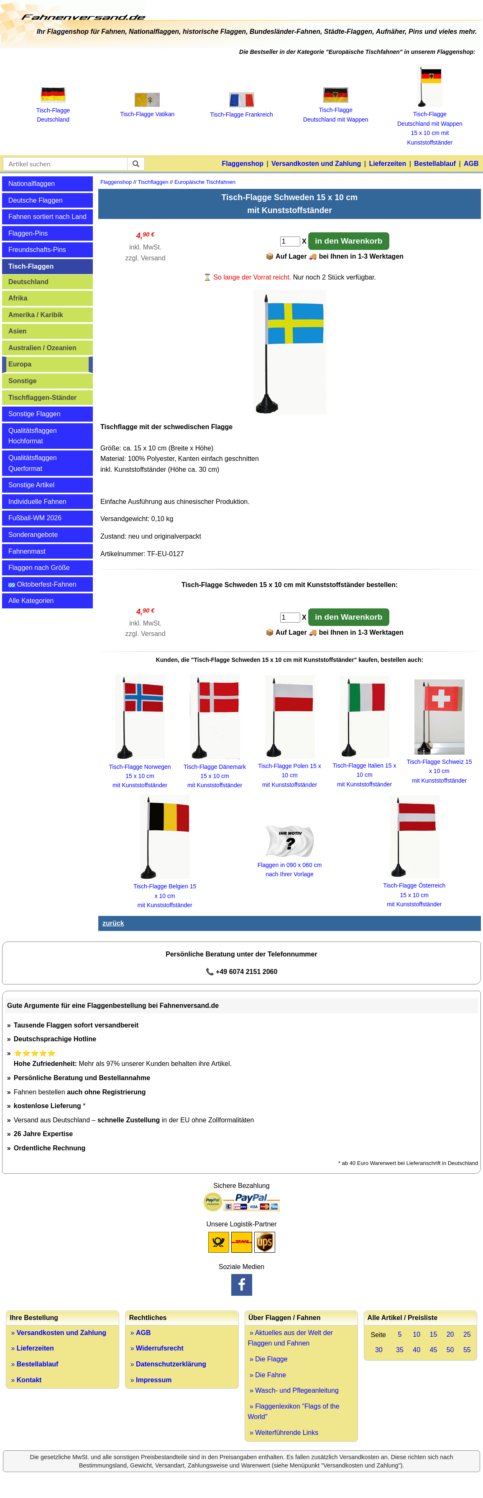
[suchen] (136, 163)
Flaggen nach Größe (39, 567)
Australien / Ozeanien (42, 347)
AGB (471, 163)
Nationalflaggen (31, 183)
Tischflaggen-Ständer (42, 397)
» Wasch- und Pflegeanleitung (293, 1390)
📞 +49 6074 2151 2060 (242, 971)
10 (416, 1334)
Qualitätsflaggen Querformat (32, 463)
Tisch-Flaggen (31, 266)
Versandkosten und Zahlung (316, 163)
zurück (113, 923)
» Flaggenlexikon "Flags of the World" (294, 1412)
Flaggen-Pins (28, 233)
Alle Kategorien (31, 600)
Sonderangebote (33, 534)
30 (379, 1349)
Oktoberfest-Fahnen (42, 584)
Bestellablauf (435, 163)
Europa (19, 364)
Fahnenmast (27, 551)
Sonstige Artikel (31, 484)
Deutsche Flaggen (35, 200)
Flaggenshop (242, 163)
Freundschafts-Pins (37, 249)
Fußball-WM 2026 (34, 517)
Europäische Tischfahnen (204, 182)
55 (467, 1349)
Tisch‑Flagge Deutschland (53, 110)
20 (450, 1334)
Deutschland (28, 281)
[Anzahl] (290, 242)
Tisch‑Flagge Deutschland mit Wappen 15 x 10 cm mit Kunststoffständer (430, 124)
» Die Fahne (267, 1374)
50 (450, 1349)
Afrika (17, 298)
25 (467, 1334)
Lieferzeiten (387, 163)
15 (433, 1334)
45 (433, 1349)
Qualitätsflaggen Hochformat (32, 436)
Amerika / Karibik (35, 314)
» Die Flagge (268, 1359)
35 (400, 1349)
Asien (17, 331)
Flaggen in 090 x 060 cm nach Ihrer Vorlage (290, 864)
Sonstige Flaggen (34, 413)
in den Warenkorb (348, 241)
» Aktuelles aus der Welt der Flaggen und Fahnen (290, 1338)
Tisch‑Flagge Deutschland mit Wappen (335, 110)
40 (416, 1349)
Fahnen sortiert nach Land (47, 216)
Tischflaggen (153, 182)
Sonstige (22, 380)
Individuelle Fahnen (37, 501)
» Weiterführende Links (283, 1432)
